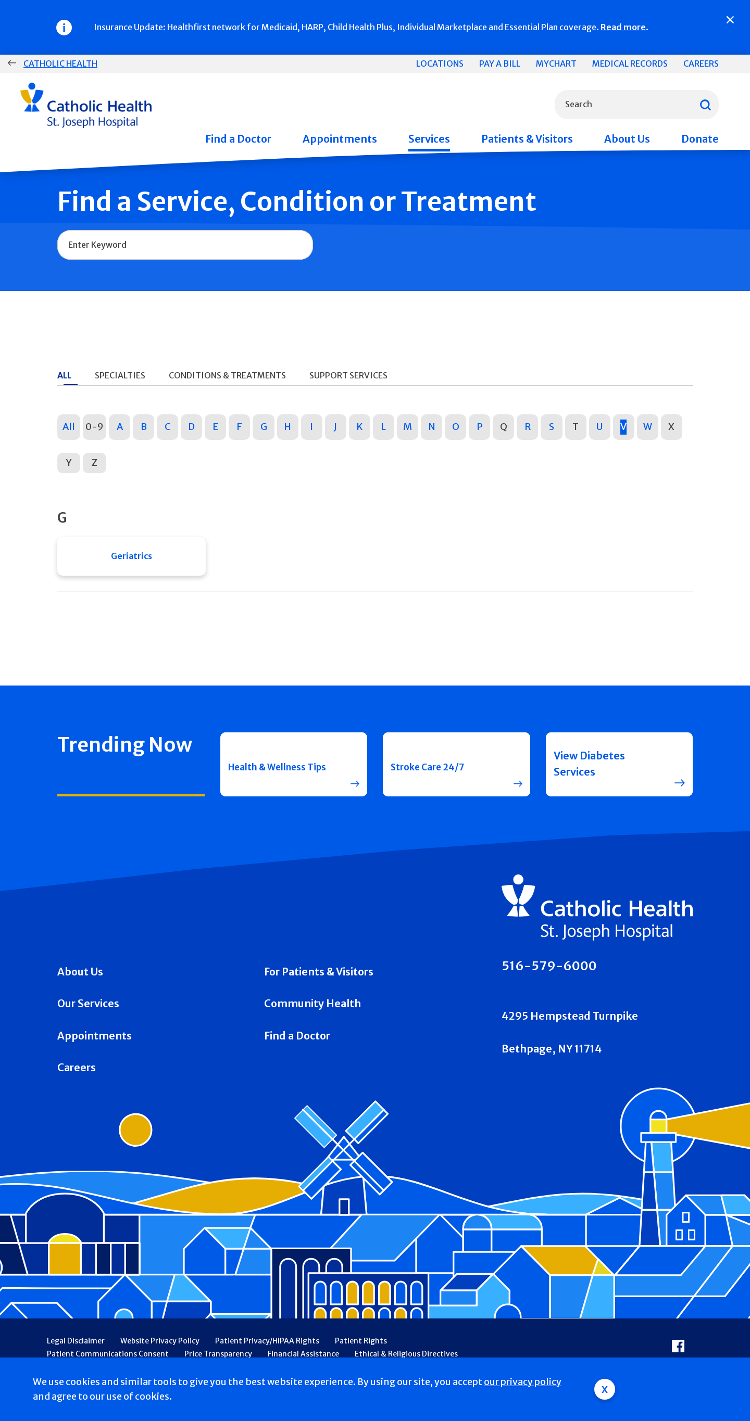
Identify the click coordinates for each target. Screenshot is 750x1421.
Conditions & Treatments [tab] (227, 375)
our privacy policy (522, 1382)
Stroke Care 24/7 (433, 770)
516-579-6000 (549, 971)
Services (429, 139)
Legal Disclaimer (76, 1346)
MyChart (556, 63)
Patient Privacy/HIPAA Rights (267, 1346)
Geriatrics (131, 559)
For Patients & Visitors (318, 977)
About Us (627, 139)
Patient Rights (361, 1346)
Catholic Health (60, 63)
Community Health (312, 1010)
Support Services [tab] (348, 375)
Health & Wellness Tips (274, 769)
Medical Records (630, 63)
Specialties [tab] (120, 375)
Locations (440, 63)
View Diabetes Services (589, 769)
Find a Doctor (238, 139)
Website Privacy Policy (159, 1346)
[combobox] (637, 104)
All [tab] (64, 375)
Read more (623, 27)
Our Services (88, 1010)
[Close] (730, 20)
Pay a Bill (499, 63)
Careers (701, 63)
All (69, 427)
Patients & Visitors (527, 139)
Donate (700, 139)
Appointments (340, 139)
